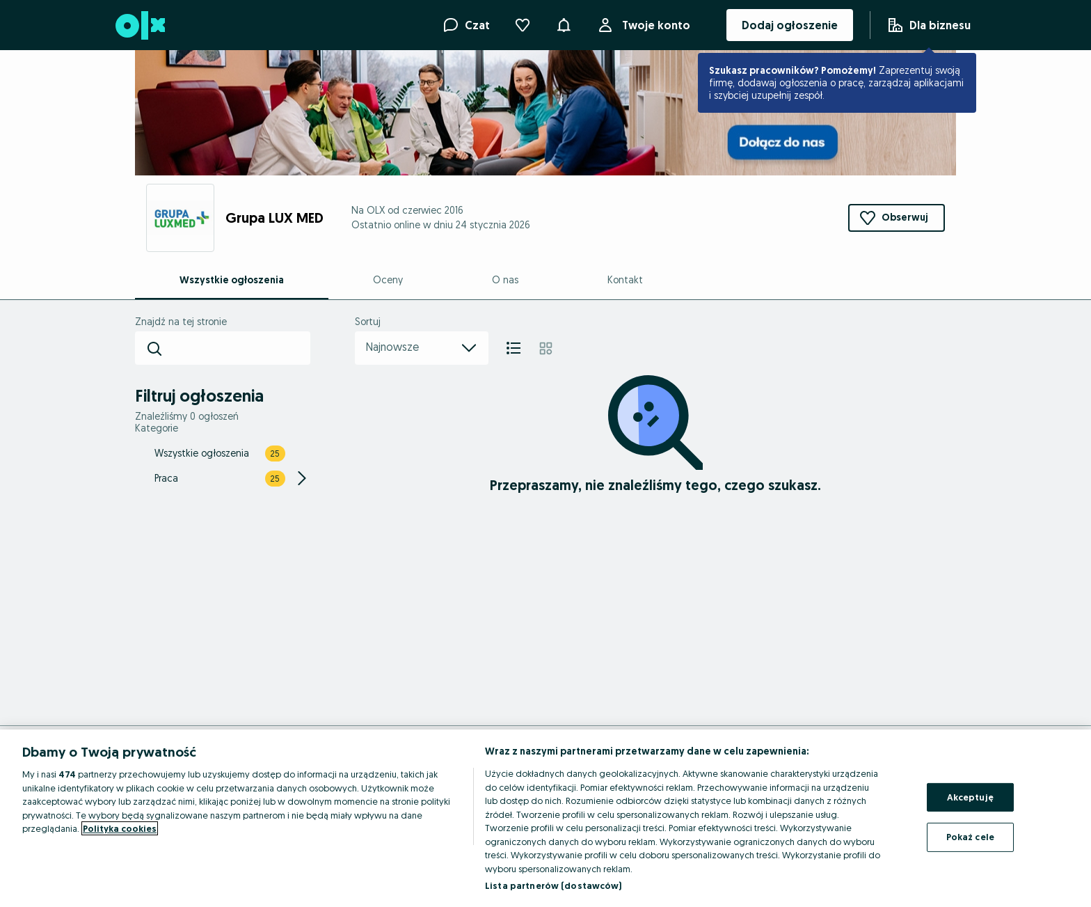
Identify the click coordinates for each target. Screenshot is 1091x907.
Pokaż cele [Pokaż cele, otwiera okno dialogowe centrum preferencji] (970, 836)
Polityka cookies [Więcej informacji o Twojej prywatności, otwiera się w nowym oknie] (120, 828)
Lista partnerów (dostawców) (553, 885)
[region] (545, 818)
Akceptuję (970, 797)
